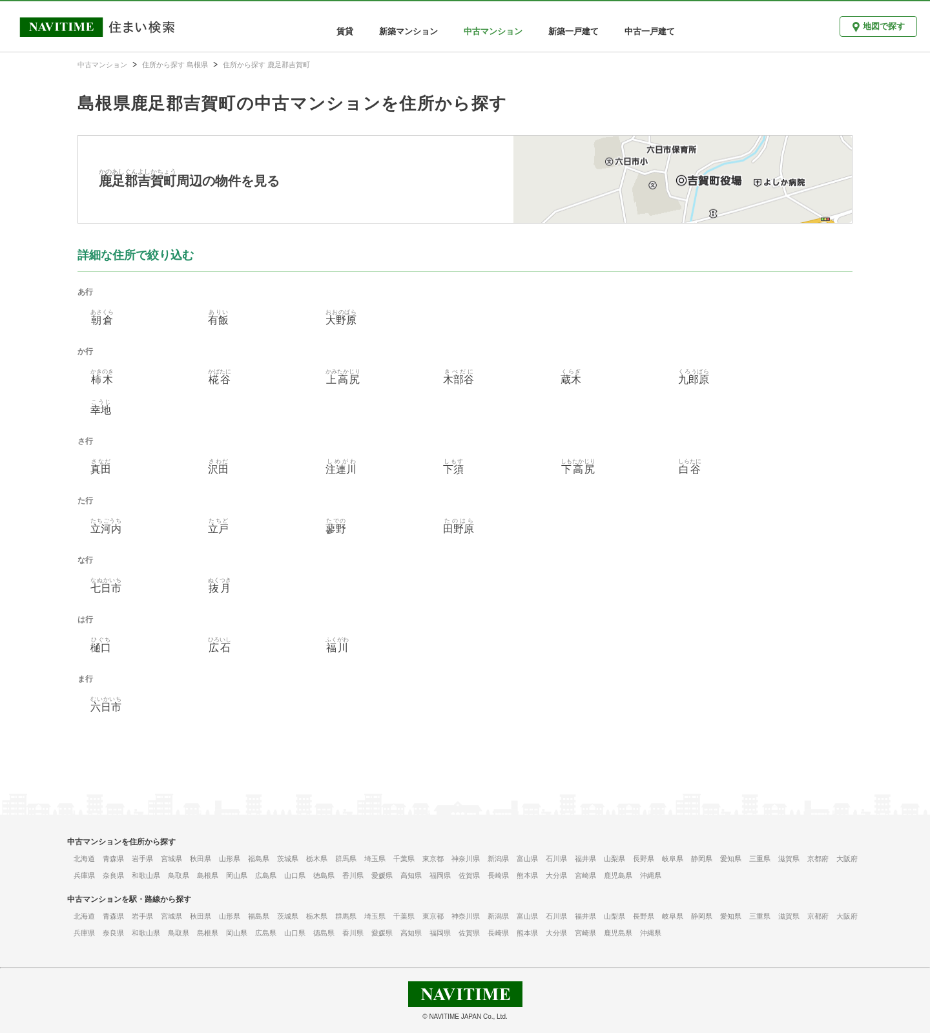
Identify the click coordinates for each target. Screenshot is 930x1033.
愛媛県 (382, 875)
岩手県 (142, 858)
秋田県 (200, 858)
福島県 (258, 858)
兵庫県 (84, 875)
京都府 (818, 858)
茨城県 (287, 858)
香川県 (353, 875)
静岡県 (701, 858)
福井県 (585, 858)
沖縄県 (650, 875)
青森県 (113, 858)
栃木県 (316, 858)
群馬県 (345, 858)
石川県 (556, 858)
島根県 (207, 875)
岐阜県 (672, 858)
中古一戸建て (650, 31)
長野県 (643, 858)
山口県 (294, 875)
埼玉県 (375, 858)
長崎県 (498, 875)
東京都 (433, 858)
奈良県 (113, 875)
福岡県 (440, 875)
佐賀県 (469, 875)
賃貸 (344, 31)
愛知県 (730, 858)
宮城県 (171, 858)
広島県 (265, 875)
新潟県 (498, 858)
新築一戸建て (573, 31)
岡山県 (236, 875)
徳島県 (324, 875)
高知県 (411, 875)
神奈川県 (465, 858)
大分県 (556, 875)
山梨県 (614, 858)
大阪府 (847, 858)
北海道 (84, 858)
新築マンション (408, 31)
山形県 (229, 858)
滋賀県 (789, 858)
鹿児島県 (618, 875)
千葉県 (404, 858)
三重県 (759, 858)
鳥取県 (178, 875)
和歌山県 (146, 875)
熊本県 (527, 875)
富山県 (527, 858)
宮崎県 (585, 875)
